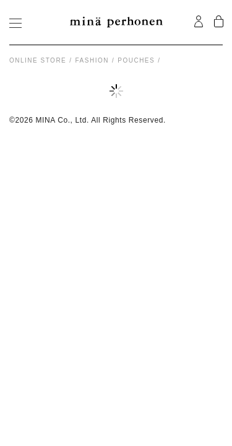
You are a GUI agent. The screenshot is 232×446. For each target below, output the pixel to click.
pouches (136, 60)
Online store (37, 60)
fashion (92, 60)
